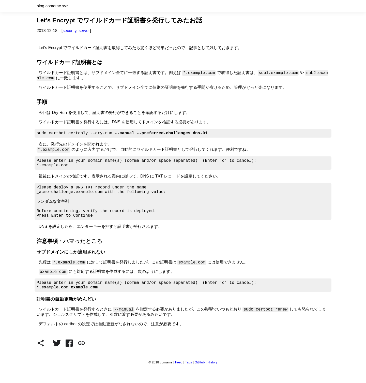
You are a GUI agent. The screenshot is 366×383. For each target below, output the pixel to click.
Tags (188, 377)
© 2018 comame (160, 377)
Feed (178, 377)
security (69, 30)
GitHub (200, 377)
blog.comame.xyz (52, 6)
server (84, 30)
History (212, 377)
